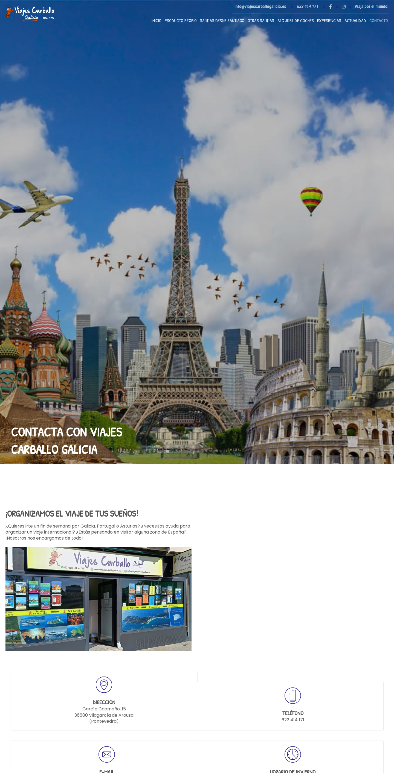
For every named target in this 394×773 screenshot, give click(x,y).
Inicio (156, 20)
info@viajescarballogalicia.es (260, 6)
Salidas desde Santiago (222, 20)
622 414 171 (293, 720)
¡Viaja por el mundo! (371, 6)
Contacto (378, 20)
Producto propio (181, 20)
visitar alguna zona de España (152, 532)
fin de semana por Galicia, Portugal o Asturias (88, 526)
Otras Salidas (261, 20)
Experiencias (329, 20)
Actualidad (355, 20)
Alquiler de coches (295, 20)
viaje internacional (53, 532)
